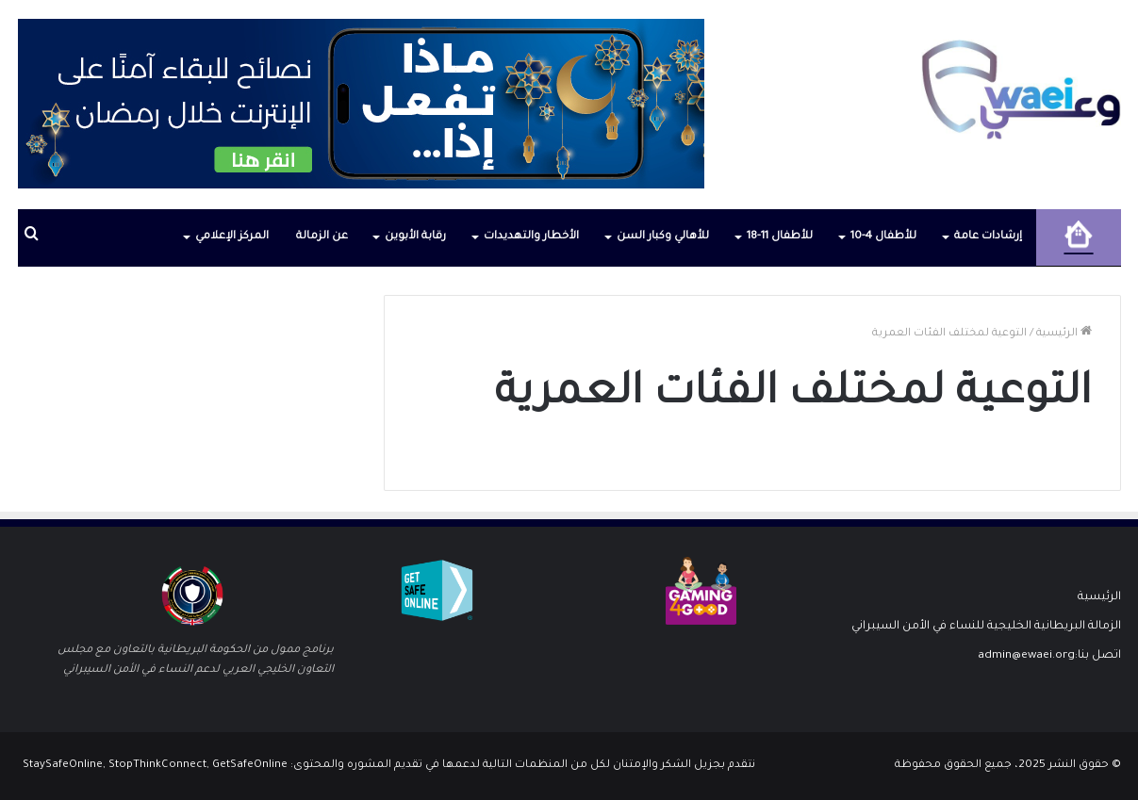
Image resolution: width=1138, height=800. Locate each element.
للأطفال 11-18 (780, 237)
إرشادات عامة (988, 237)
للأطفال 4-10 (883, 237)
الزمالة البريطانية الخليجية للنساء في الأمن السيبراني (986, 626)
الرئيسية (1064, 334)
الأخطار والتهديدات (531, 237)
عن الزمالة (322, 237)
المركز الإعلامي (232, 237)
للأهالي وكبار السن (663, 237)
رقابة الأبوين (415, 237)
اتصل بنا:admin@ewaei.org (1049, 655)
